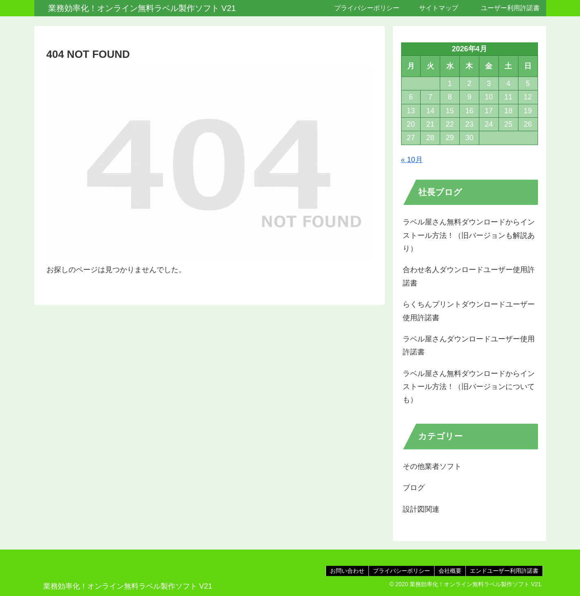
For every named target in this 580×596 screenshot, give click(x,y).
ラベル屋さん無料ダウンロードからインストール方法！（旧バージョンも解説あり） (469, 235)
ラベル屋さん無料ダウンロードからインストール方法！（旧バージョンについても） (469, 386)
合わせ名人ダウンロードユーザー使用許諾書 (469, 276)
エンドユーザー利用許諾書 (504, 570)
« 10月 (412, 160)
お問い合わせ (347, 570)
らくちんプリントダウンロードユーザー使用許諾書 (469, 310)
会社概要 (450, 570)
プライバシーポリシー (401, 570)
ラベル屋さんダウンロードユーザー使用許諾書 (469, 345)
